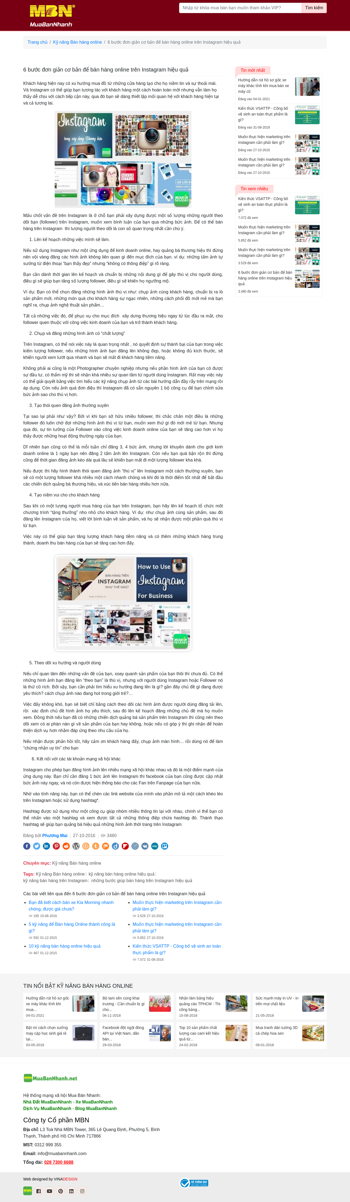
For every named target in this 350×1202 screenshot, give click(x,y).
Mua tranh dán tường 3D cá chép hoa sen (277, 1030)
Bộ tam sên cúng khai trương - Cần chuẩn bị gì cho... (124, 1004)
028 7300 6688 (59, 1162)
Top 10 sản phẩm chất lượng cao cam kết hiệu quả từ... (199, 1033)
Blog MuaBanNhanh (96, 1108)
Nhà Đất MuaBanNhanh (47, 1102)
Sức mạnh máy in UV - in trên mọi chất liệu (277, 1001)
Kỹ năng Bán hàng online (77, 42)
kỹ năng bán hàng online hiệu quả (121, 874)
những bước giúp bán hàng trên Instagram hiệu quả (141, 880)
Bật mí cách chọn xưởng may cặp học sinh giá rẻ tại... (47, 1033)
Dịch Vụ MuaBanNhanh (47, 1108)
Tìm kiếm (314, 7)
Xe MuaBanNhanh (94, 1102)
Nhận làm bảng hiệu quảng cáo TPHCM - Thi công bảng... (199, 1004)
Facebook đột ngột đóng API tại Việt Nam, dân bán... (123, 1033)
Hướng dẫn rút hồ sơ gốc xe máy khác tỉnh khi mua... (47, 1004)
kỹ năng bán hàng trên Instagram (55, 880)
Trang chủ (38, 42)
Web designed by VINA (50, 1179)
